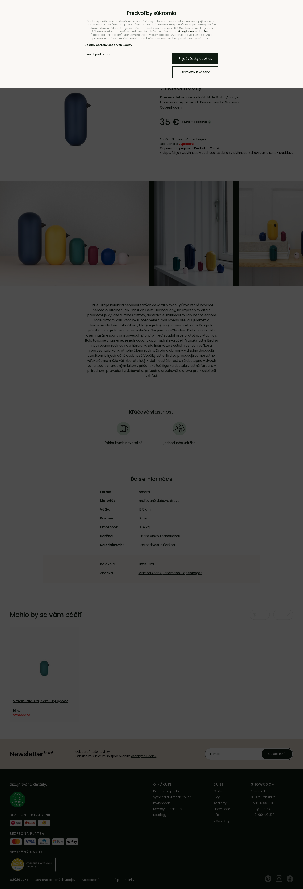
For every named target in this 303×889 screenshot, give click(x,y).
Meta (207, 31)
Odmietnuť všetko (195, 72)
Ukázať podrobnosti (98, 54)
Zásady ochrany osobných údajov (108, 45)
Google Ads (186, 31)
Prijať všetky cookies (195, 58)
